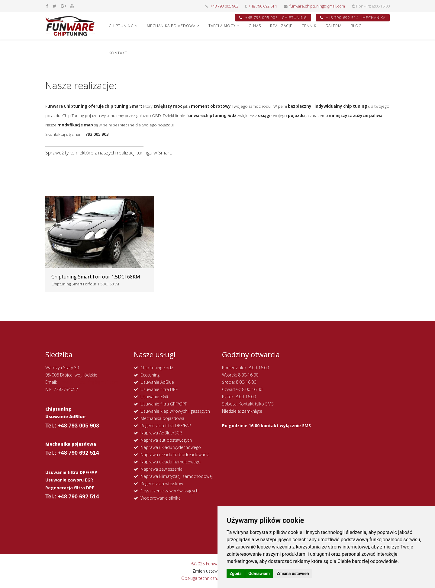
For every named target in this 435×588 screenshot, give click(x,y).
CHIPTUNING (121, 25)
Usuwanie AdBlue (157, 382)
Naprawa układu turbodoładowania (175, 454)
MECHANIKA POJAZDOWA (171, 25)
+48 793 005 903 (224, 6)
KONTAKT (118, 53)
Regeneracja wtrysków (161, 483)
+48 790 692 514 (263, 6)
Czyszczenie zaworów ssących (169, 491)
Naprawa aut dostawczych (166, 440)
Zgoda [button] (236, 573)
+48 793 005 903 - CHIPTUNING (273, 17)
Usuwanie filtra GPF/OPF (163, 404)
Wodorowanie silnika (160, 498)
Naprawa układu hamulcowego (170, 462)
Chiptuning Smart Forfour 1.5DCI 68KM (95, 276)
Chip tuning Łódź (156, 367)
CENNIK (308, 25)
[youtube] (72, 6)
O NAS (255, 25)
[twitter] (54, 6)
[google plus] (63, 6)
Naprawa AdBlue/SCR (161, 433)
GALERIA (333, 25)
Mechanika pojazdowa (162, 418)
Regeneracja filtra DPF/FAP (165, 425)
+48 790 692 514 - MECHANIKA (352, 17)
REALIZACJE (281, 25)
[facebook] (47, 6)
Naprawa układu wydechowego (170, 447)
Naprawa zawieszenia (161, 469)
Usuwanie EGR (154, 396)
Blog (356, 25)
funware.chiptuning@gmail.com (317, 6)
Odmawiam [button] (259, 573)
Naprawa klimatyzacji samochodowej (176, 476)
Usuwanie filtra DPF (159, 389)
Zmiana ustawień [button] (292, 573)
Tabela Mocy (222, 25)
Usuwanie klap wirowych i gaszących (175, 411)
